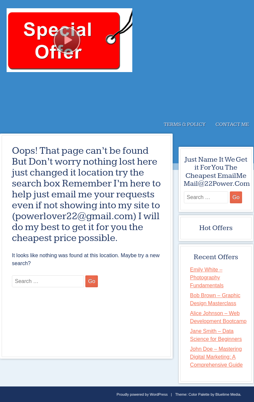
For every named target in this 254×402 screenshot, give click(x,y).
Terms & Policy (185, 124)
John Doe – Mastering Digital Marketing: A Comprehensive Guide (216, 357)
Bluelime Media (227, 394)
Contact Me (232, 124)
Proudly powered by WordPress (141, 394)
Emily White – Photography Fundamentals (207, 277)
